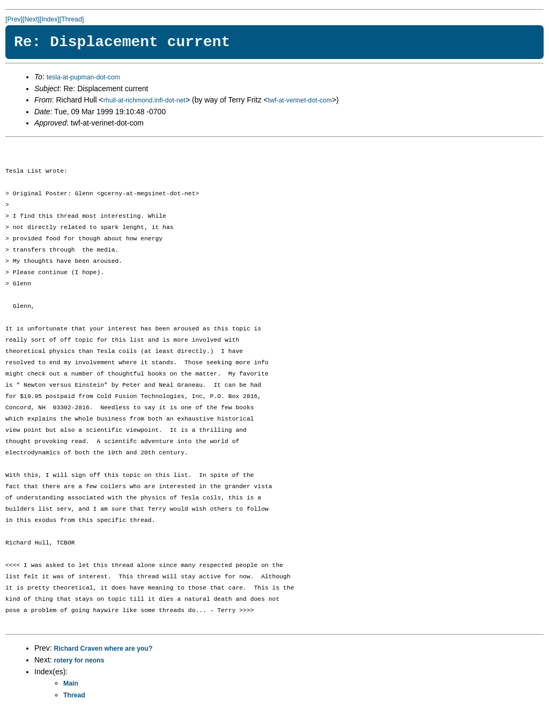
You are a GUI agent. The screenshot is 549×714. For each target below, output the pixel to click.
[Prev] (14, 19)
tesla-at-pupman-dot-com (83, 77)
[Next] (31, 19)
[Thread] (72, 19)
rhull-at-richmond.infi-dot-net (144, 100)
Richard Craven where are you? (103, 648)
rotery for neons (79, 660)
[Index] (50, 19)
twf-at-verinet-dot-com (300, 100)
